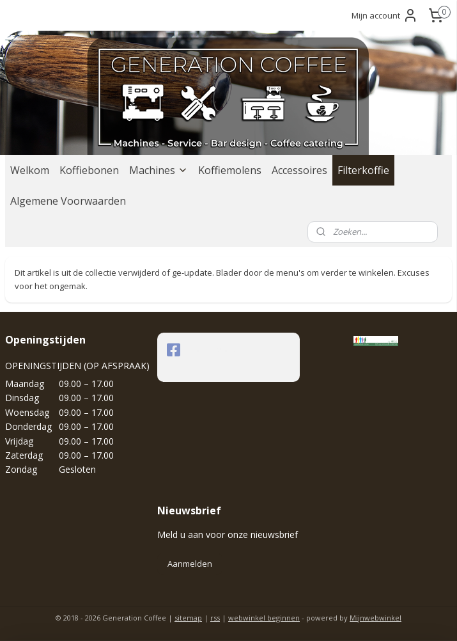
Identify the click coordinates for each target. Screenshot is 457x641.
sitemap (188, 617)
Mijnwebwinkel (375, 617)
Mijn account (385, 15)
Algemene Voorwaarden (68, 201)
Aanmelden (189, 563)
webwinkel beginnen (264, 617)
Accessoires (299, 170)
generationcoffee (209, 350)
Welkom (29, 170)
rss (215, 617)
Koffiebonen (89, 170)
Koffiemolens (229, 170)
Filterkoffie (363, 170)
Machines (158, 170)
